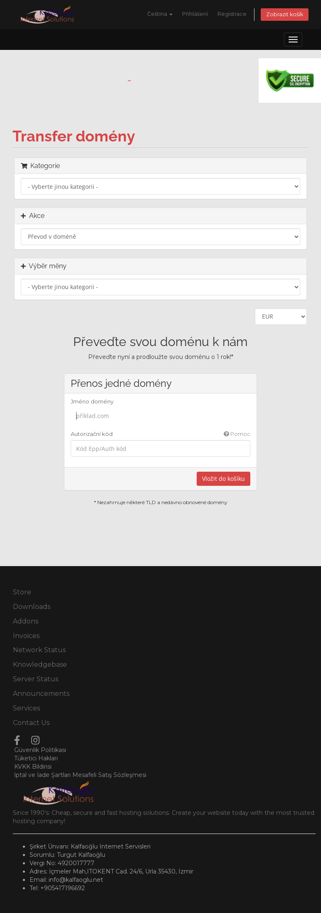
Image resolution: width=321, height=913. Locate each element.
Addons (25, 621)
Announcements (41, 694)
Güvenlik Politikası (40, 750)
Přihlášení (195, 14)
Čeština (160, 14)
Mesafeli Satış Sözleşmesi (109, 775)
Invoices (26, 636)
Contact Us (31, 723)
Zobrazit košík (284, 14)
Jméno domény (92, 401)
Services (26, 708)
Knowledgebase (40, 664)
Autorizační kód (161, 434)
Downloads (31, 607)
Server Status (35, 679)
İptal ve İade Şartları (42, 775)
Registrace (232, 14)
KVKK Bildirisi (33, 766)
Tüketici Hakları (36, 758)
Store (22, 592)
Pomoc (237, 434)
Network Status (39, 650)
